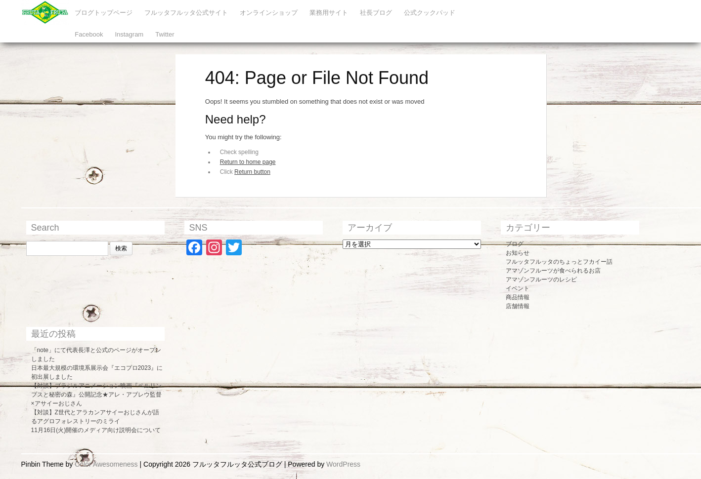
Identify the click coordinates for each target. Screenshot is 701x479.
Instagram (129, 34)
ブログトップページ (103, 12)
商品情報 (517, 297)
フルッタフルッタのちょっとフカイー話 (559, 261)
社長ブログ (376, 12)
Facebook (89, 34)
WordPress (343, 464)
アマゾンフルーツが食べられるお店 (553, 270)
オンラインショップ (269, 12)
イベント (517, 288)
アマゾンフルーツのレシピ (541, 279)
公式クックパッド (429, 12)
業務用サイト (328, 12)
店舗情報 (517, 306)
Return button (252, 171)
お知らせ (517, 252)
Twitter (164, 34)
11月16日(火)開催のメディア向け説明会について (96, 430)
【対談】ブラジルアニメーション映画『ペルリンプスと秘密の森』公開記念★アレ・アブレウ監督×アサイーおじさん (96, 394)
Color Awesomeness (106, 464)
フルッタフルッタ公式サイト (186, 12)
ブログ (515, 243)
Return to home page (248, 162)
